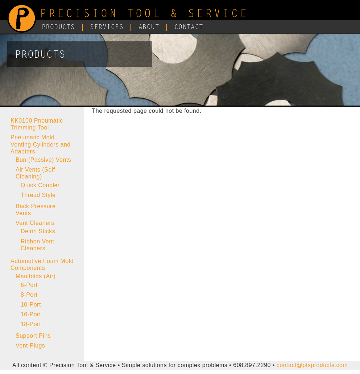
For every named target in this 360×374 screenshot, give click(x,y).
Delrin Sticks (38, 231)
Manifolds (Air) (35, 276)
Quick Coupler (40, 185)
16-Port (31, 314)
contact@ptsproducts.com (312, 365)
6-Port (29, 285)
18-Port (31, 324)
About (148, 27)
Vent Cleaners (35, 223)
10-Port (31, 304)
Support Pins (33, 336)
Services (106, 27)
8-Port (29, 295)
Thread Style (38, 195)
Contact (188, 27)
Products (58, 27)
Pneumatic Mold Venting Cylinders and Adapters (41, 144)
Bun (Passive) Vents (43, 160)
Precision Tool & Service (144, 14)
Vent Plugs (30, 345)
